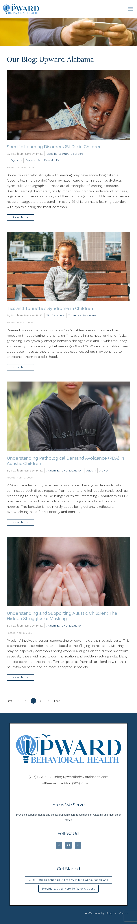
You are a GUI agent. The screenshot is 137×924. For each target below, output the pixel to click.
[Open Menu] (130, 9)
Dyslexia (16, 160)
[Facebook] (59, 845)
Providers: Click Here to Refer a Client (68, 888)
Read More (21, 217)
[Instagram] (68, 845)
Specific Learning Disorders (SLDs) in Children (54, 146)
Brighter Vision (116, 913)
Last (57, 700)
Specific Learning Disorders (65, 153)
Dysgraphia (32, 160)
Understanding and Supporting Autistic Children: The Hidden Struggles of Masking (62, 616)
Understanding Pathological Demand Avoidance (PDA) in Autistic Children (65, 460)
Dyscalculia (51, 160)
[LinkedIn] (78, 845)
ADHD (103, 470)
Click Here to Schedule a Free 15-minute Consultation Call (68, 879)
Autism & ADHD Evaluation (64, 470)
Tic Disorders (55, 315)
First (9, 700)
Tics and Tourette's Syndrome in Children (50, 308)
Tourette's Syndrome (82, 315)
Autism (91, 470)
